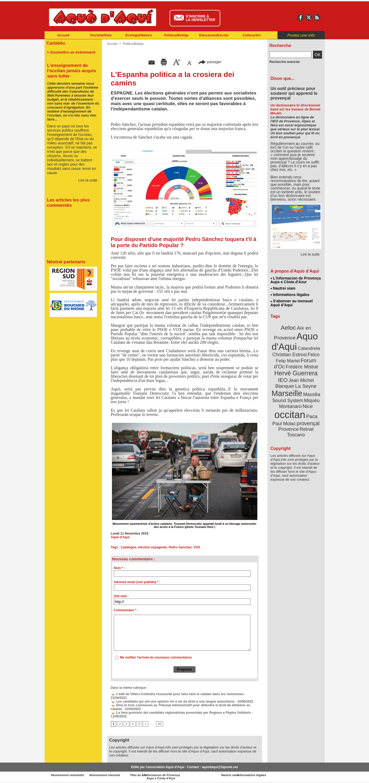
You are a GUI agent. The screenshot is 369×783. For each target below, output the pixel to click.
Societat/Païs (101, 35)
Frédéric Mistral (302, 366)
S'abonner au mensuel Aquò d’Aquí (292, 303)
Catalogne (128, 547)
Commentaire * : (126, 610)
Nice (307, 405)
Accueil (63, 35)
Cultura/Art (252, 35)
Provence (289, 428)
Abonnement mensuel (114, 775)
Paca (311, 416)
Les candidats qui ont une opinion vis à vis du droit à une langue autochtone (171, 701)
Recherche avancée (284, 62)
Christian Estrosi (289, 354)
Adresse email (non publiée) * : (137, 582)
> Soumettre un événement (70, 52)
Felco (313, 354)
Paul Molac (284, 423)
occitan (290, 414)
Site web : (121, 596)
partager (209, 61)
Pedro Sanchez (179, 547)
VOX (196, 547)
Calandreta (309, 347)
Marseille (287, 393)
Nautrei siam (283, 288)
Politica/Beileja (176, 35)
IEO (283, 379)
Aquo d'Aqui (295, 341)
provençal (308, 423)
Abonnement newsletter (67, 775)
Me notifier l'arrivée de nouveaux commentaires (156, 657)
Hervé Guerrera (296, 372)
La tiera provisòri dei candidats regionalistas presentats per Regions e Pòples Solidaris (180, 713)
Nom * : (119, 568)
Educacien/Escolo (214, 35)
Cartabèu (56, 43)
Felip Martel (288, 360)
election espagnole (152, 547)
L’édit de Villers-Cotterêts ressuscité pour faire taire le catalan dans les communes (176, 694)
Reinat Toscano (300, 431)
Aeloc (288, 327)
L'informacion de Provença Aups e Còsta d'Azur (296, 280)
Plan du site (161, 775)
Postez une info (301, 35)
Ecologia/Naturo (138, 35)
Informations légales (290, 294)
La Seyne (305, 385)
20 (159, 724)
